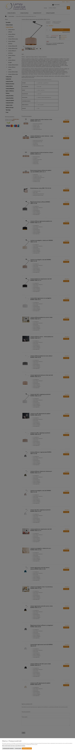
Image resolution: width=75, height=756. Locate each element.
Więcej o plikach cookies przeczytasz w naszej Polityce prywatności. (13, 745)
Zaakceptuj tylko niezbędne (8, 748)
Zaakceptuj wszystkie (27, 748)
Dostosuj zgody (18, 748)
